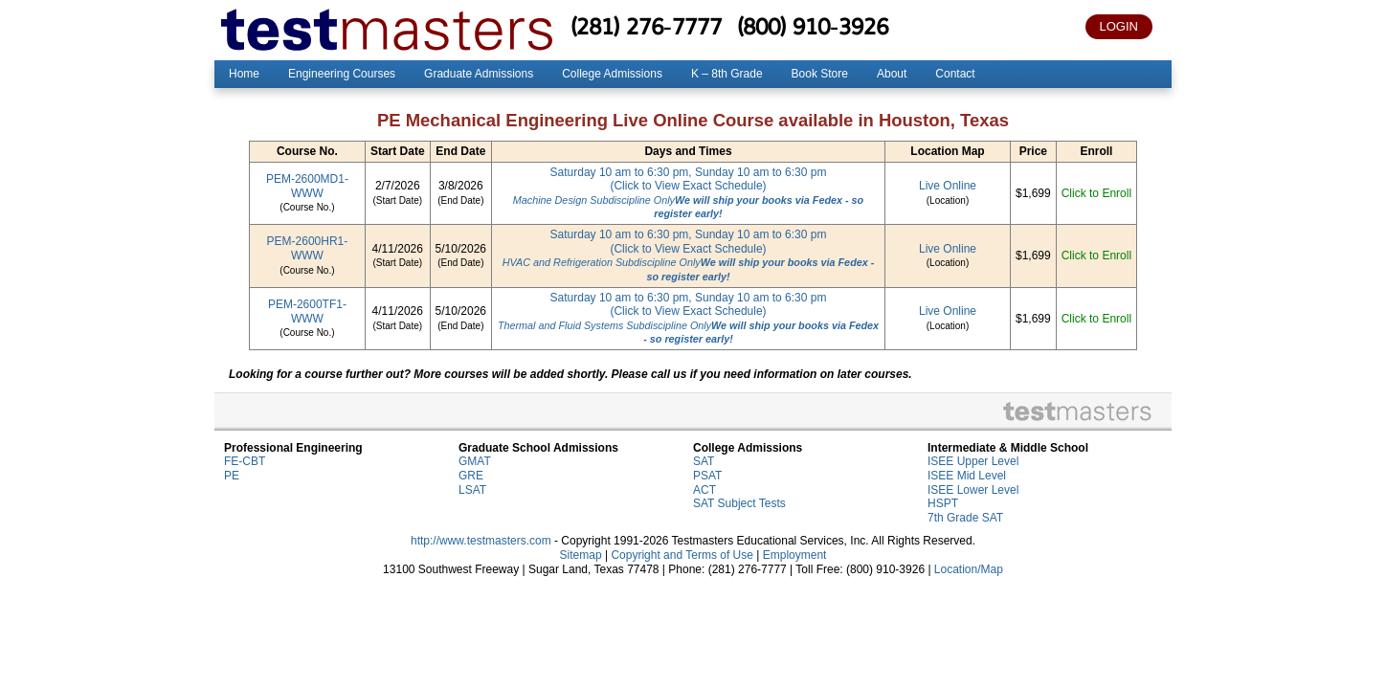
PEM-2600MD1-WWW (307, 186)
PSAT (707, 475)
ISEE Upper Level (973, 461)
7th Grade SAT (965, 517)
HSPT (943, 503)
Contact (954, 73)
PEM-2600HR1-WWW (307, 248)
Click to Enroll (1096, 193)
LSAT (472, 490)
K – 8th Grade (727, 73)
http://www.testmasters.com (481, 540)
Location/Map (968, 569)
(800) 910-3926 (812, 25)
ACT (704, 490)
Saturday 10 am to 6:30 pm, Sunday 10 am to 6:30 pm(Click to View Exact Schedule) (688, 193)
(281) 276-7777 (646, 25)
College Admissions (612, 73)
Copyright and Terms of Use (682, 555)
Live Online (947, 185)
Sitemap (581, 555)
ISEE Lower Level (973, 490)
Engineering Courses (341, 73)
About (891, 73)
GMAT (474, 461)
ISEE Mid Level (967, 475)
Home (244, 73)
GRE (470, 475)
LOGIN (1119, 26)
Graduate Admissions (478, 73)
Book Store (820, 73)
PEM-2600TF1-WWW (307, 311)
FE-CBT (244, 461)
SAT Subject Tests (739, 503)
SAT (703, 461)
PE (231, 475)
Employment (795, 555)
